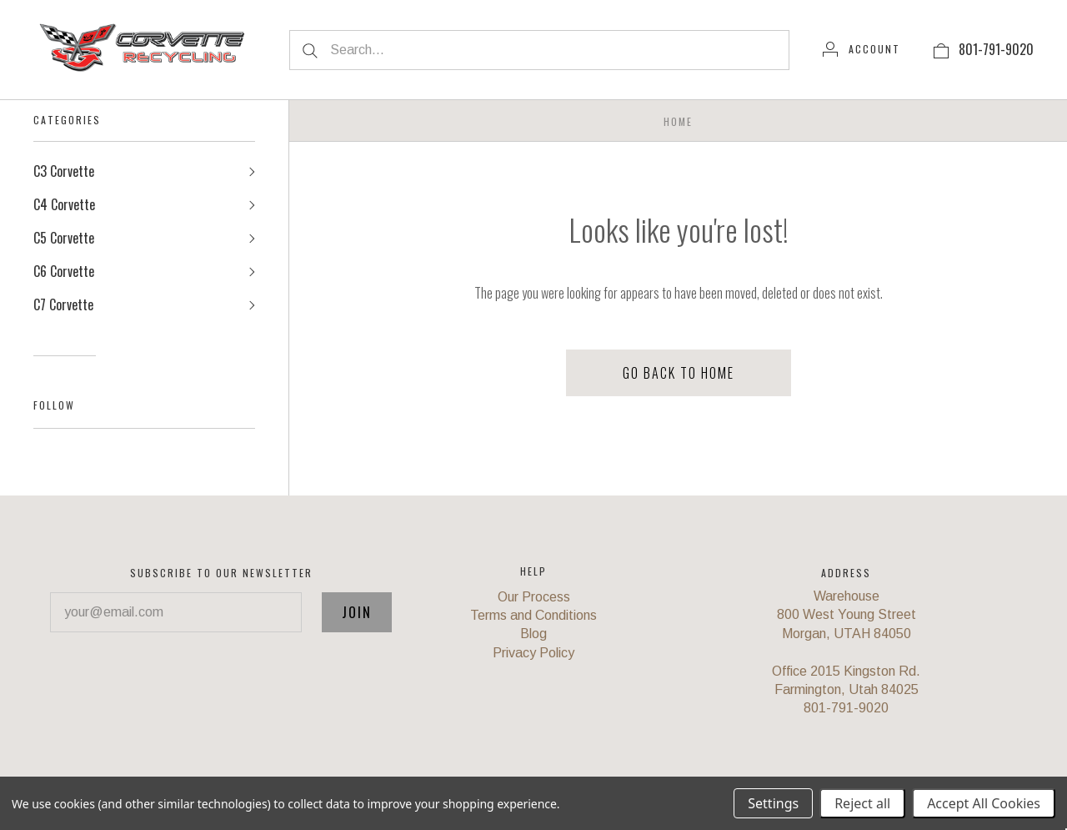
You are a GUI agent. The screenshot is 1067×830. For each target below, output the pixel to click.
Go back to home (678, 373)
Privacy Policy (533, 653)
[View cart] (941, 49)
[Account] (861, 49)
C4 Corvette (64, 205)
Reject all (862, 803)
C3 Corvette (63, 172)
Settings (773, 803)
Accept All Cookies (983, 803)
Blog (533, 634)
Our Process (534, 597)
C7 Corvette (63, 305)
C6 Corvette (63, 272)
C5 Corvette (63, 239)
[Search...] (539, 50)
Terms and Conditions (533, 615)
